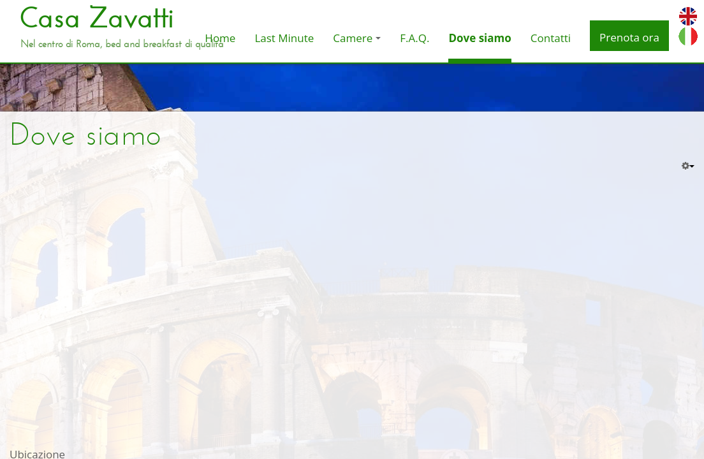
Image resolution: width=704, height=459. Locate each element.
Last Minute (284, 38)
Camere (357, 38)
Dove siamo (479, 38)
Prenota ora (629, 37)
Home (220, 38)
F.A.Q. (414, 38)
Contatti (551, 38)
